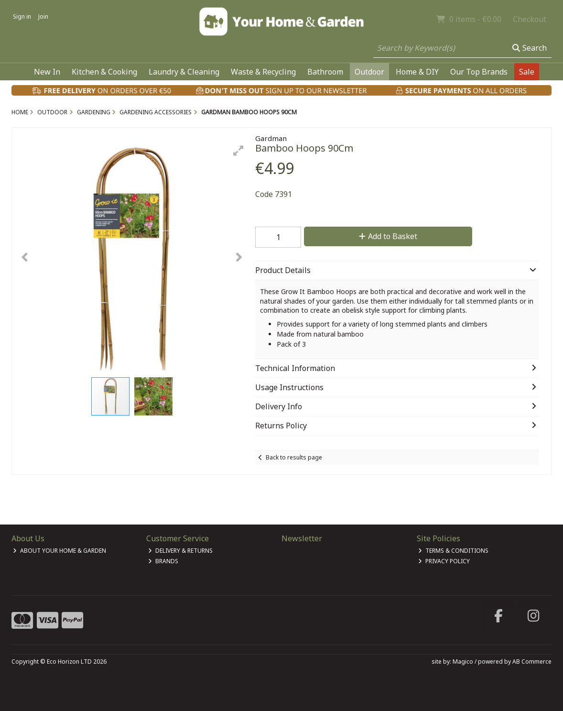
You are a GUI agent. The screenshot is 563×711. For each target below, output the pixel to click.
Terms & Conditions (453, 551)
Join (43, 16)
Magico (463, 661)
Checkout (529, 19)
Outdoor (369, 71)
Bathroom (325, 71)
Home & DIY (417, 71)
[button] (238, 150)
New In (47, 71)
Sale (526, 71)
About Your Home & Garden (59, 551)
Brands (163, 561)
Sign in (22, 16)
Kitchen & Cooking (104, 71)
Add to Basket (388, 236)
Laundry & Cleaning (184, 71)
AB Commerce (532, 661)
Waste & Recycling (263, 71)
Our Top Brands (479, 71)
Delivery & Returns (180, 551)
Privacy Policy (444, 561)
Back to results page (294, 457)
